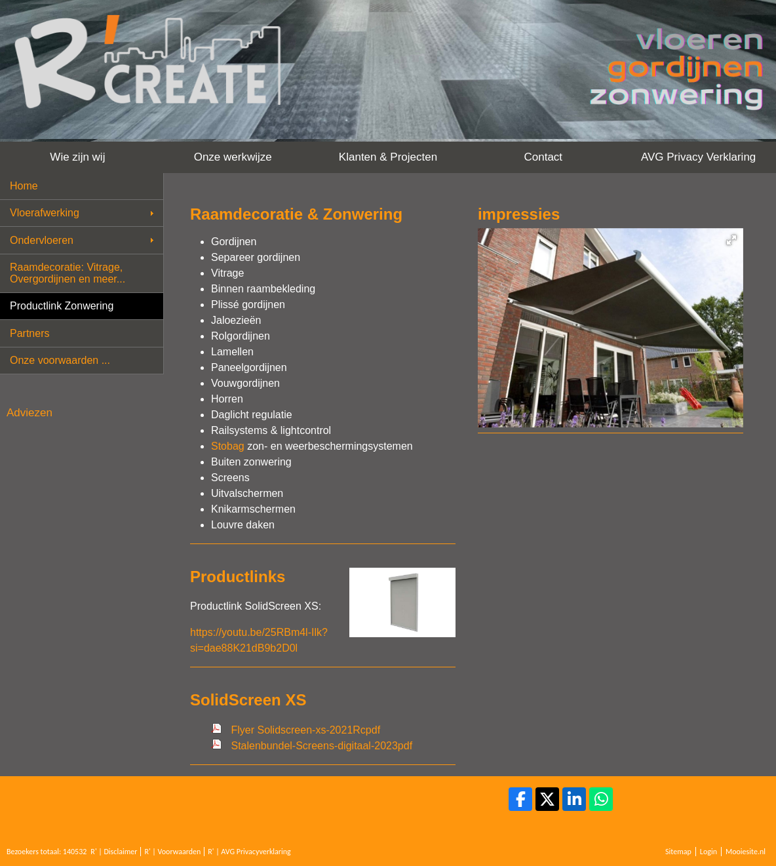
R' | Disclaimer (113, 851)
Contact (543, 157)
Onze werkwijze (233, 157)
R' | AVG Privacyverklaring (249, 851)
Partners (29, 333)
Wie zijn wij (77, 157)
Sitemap (678, 851)
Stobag (227, 446)
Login (708, 851)
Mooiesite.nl (746, 851)
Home (24, 185)
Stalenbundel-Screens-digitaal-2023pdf (321, 745)
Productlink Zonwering (61, 305)
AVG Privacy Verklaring (698, 157)
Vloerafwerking (44, 212)
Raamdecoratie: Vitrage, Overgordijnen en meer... (67, 273)
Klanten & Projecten (388, 157)
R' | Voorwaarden (172, 851)
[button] (731, 239)
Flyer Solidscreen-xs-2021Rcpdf (305, 730)
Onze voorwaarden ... (60, 360)
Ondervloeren (41, 240)
